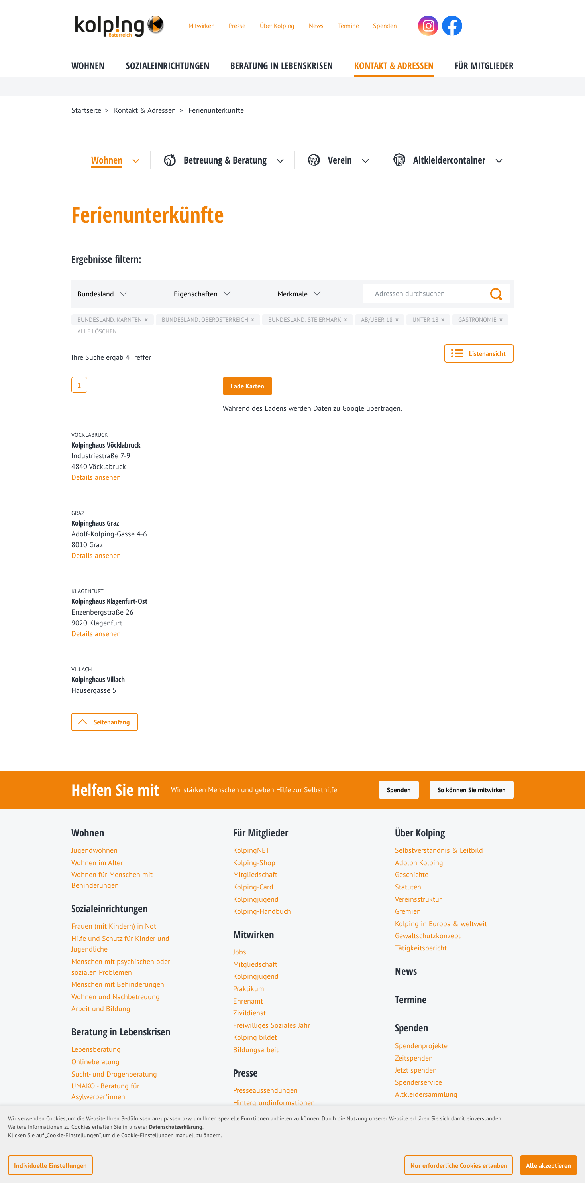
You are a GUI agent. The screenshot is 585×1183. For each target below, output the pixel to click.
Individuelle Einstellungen (50, 1165)
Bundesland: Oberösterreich (205, 319)
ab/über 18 (377, 319)
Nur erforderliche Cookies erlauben (458, 1165)
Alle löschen (97, 331)
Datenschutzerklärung (175, 1126)
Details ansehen (96, 477)
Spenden (399, 790)
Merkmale (292, 293)
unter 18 (425, 319)
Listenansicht (487, 353)
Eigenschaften (196, 293)
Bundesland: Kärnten (109, 319)
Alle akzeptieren (548, 1165)
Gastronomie (477, 319)
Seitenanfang (112, 722)
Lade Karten (247, 386)
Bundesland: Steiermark (304, 319)
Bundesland (95, 293)
